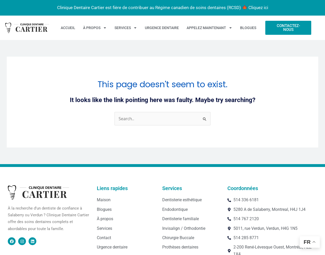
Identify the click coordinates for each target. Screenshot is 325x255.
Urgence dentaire (162, 28)
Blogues (248, 28)
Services (125, 27)
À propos (95, 27)
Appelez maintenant (209, 27)
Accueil (68, 28)
